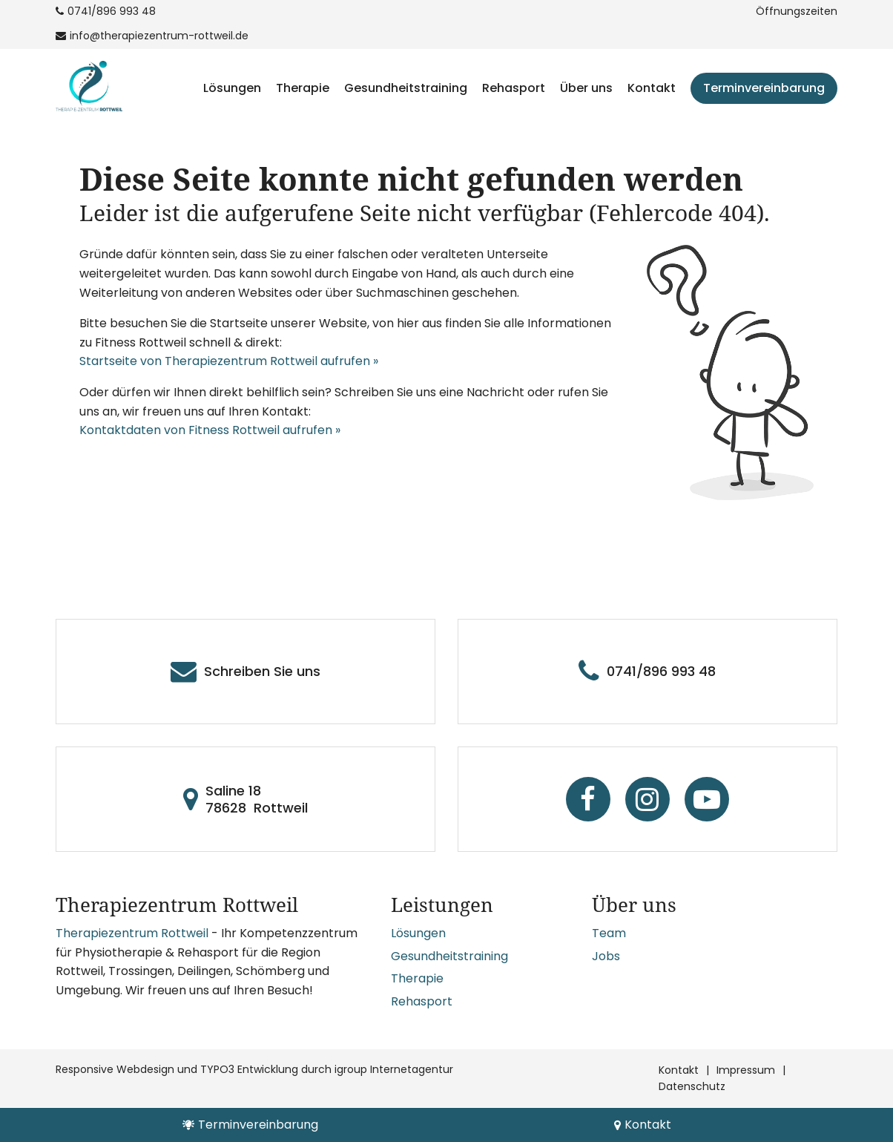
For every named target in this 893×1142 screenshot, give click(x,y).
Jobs (606, 956)
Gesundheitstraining (405, 87)
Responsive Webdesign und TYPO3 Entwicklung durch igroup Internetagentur (254, 1069)
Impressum (745, 1070)
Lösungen (232, 87)
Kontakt (651, 87)
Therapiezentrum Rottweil (132, 933)
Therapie (302, 87)
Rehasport (513, 87)
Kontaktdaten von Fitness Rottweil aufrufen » (209, 430)
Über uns (586, 87)
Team (609, 933)
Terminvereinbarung (764, 87)
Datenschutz (692, 1086)
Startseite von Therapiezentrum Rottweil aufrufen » (228, 361)
